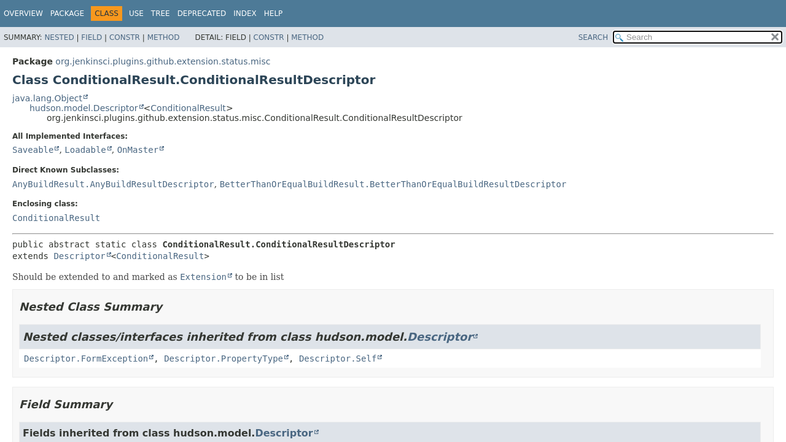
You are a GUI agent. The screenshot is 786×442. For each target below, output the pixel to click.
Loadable (85, 150)
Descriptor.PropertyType (223, 358)
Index (245, 13)
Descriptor (79, 256)
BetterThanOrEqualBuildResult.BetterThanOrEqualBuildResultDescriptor (393, 184)
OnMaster (137, 150)
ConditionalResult (188, 108)
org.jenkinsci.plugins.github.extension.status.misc (162, 61)
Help (273, 13)
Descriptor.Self (337, 358)
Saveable (32, 150)
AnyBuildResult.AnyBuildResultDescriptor (113, 184)
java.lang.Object (47, 98)
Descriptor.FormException (86, 358)
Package (67, 13)
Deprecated (202, 13)
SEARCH (593, 37)
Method (163, 37)
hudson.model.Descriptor (83, 108)
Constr (124, 37)
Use (136, 13)
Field (91, 37)
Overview (23, 13)
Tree (160, 13)
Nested (59, 37)
